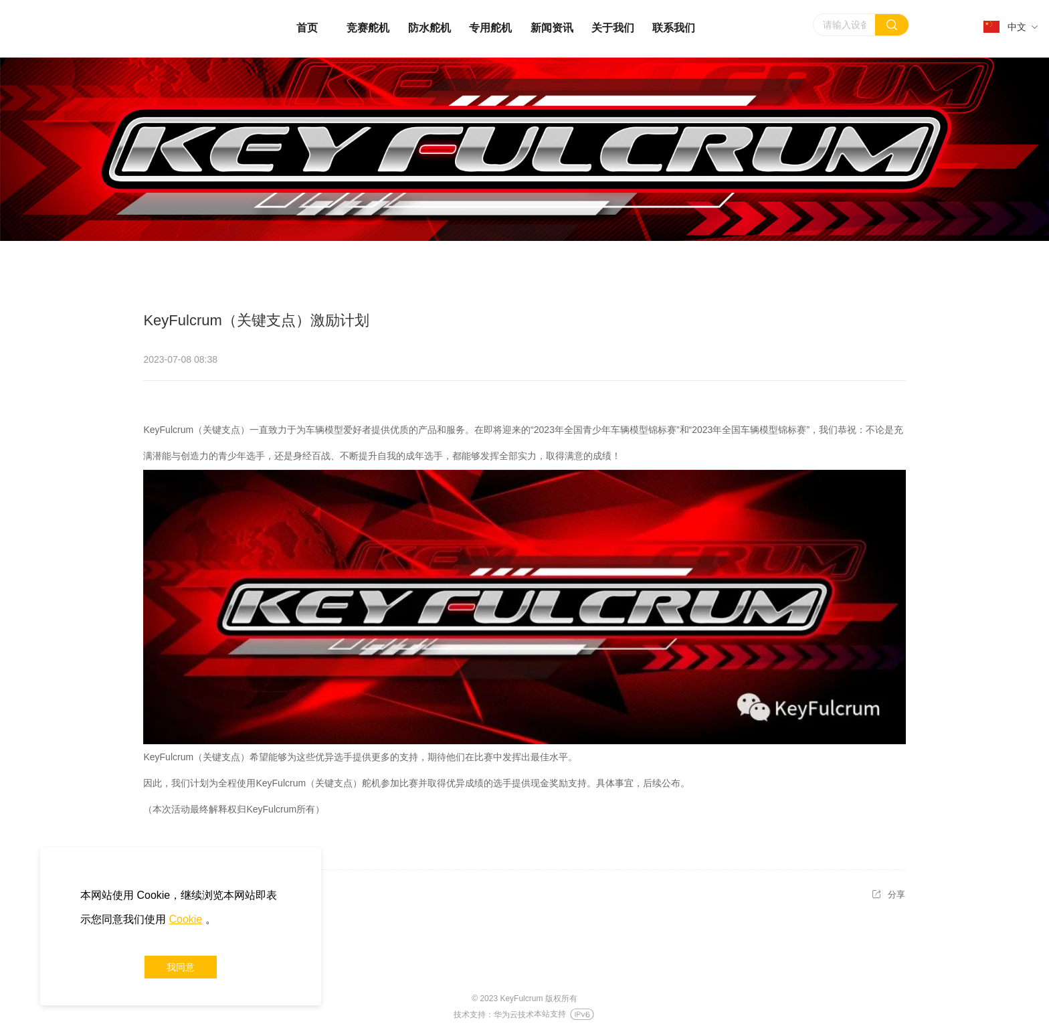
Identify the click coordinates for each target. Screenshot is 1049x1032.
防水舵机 (429, 27)
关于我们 (612, 27)
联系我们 (673, 27)
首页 (307, 27)
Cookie (185, 919)
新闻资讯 (552, 27)
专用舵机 (490, 27)
